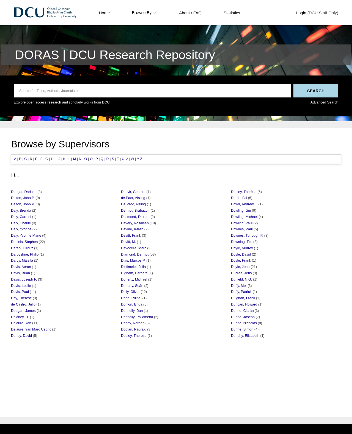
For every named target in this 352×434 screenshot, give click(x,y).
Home (104, 12)
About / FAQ (190, 12)
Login (301, 12)
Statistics (232, 12)
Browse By (144, 12)
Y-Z (139, 159)
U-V (125, 159)
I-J (58, 159)
